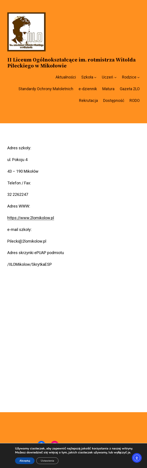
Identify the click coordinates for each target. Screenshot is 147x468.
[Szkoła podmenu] (95, 77)
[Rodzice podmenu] (138, 77)
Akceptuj (24, 460)
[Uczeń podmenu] (115, 77)
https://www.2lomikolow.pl (30, 217)
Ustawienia (47, 460)
